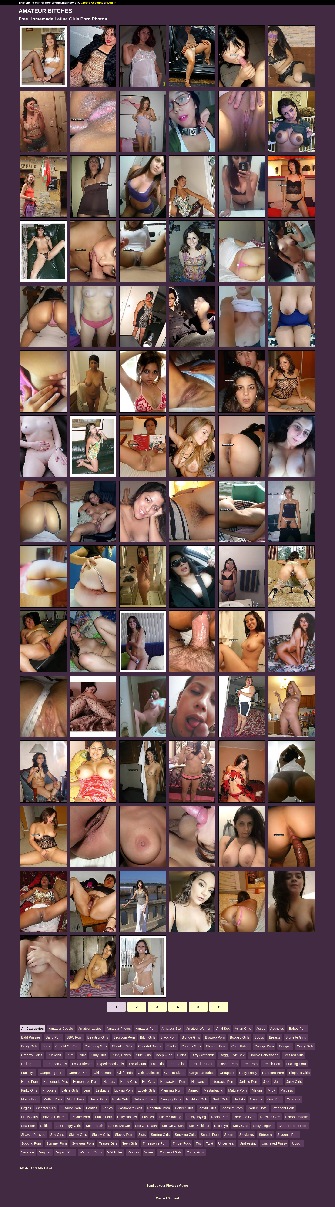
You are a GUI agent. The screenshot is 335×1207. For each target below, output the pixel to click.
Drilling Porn (30, 1064)
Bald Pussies (30, 1037)
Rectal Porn (219, 1117)
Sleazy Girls (101, 1134)
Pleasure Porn (232, 1108)
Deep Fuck (164, 1055)
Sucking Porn (31, 1143)
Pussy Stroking (170, 1117)
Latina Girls (69, 1090)
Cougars (285, 1046)
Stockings (246, 1134)
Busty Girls (29, 1046)
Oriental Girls (46, 1108)
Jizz (266, 1081)
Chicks (171, 1046)
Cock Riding (240, 1046)
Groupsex (227, 1073)
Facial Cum (137, 1064)
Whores (133, 1152)
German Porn (78, 1073)
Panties (91, 1108)
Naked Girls (98, 1099)
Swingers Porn (83, 1143)
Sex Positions (199, 1126)
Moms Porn (29, 1099)
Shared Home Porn (292, 1126)
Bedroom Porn (124, 1037)
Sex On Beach (146, 1126)
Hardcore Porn (273, 1073)
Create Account (92, 2)
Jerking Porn (248, 1081)
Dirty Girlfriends (202, 1055)
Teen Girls (129, 1143)
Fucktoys (28, 1073)
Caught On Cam (67, 1046)
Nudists (239, 1099)
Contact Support (167, 1198)
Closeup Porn (216, 1046)
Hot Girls (148, 1081)
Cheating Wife (122, 1046)
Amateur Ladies (90, 1028)
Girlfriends (125, 1073)
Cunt (82, 1055)
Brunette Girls (295, 1037)
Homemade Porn (85, 1081)
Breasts (274, 1037)
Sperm (229, 1134)
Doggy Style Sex (232, 1055)
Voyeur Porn (65, 1152)
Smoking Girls (185, 1134)
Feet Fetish (177, 1064)
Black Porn (168, 1037)
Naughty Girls (171, 1099)
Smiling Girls (160, 1134)
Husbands (198, 1081)
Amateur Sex (171, 1028)
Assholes (277, 1028)
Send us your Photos (161, 1185)
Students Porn (287, 1134)
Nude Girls (220, 1099)
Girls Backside (148, 1073)
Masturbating (213, 1090)
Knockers (49, 1090)
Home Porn (29, 1081)
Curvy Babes (121, 1055)
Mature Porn (237, 1090)
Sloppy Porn (124, 1134)
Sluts (142, 1134)
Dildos (181, 1055)
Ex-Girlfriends (82, 1064)
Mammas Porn (171, 1090)
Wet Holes (115, 1152)
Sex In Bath (94, 1126)
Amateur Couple (61, 1028)
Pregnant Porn (283, 1108)
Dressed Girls (293, 1055)
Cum (69, 1055)
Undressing (248, 1143)
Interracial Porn (222, 1081)
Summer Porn (56, 1143)
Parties (107, 1108)
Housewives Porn (173, 1081)
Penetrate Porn (158, 1108)
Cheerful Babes (149, 1046)
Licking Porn (123, 1090)
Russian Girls (270, 1117)
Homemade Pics (55, 1081)
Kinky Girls (29, 1090)
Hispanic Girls (299, 1073)
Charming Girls (95, 1046)
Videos (183, 1185)
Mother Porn (53, 1099)
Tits (198, 1143)
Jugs (277, 1081)
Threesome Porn (155, 1143)
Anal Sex (223, 1028)
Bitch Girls (147, 1037)
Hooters (109, 1081)
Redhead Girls (244, 1117)
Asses (260, 1028)
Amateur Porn (146, 1028)
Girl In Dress (103, 1073)
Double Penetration (264, 1055)
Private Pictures (54, 1117)
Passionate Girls (130, 1108)
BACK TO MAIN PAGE (36, 1168)
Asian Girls (243, 1028)
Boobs (259, 1037)
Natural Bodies (144, 1099)
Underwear (226, 1143)
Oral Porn (274, 1099)
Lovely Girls (146, 1090)
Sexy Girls (240, 1126)
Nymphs (256, 1099)
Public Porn (103, 1117)
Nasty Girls (120, 1099)
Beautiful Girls (97, 1037)
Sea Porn (28, 1126)
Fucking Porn (296, 1064)
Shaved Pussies (33, 1134)
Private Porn (80, 1117)
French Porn (272, 1064)
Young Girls (195, 1152)
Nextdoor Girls (197, 1099)
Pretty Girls (29, 1117)
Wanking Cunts (91, 1152)
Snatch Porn (210, 1134)
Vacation (27, 1152)
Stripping (265, 1134)
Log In (111, 2)
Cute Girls (143, 1055)
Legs (87, 1090)
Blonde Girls (191, 1037)
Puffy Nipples (127, 1117)
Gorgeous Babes (201, 1073)
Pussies (148, 1117)
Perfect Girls (184, 1108)
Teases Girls (108, 1143)
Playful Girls (207, 1108)
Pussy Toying (196, 1117)
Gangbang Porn (52, 1073)
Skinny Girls (78, 1134)
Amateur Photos (119, 1028)
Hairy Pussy (248, 1073)
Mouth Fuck (75, 1099)
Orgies (26, 1108)
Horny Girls (128, 1081)
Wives (149, 1152)
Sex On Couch (173, 1126)
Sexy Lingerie (263, 1126)
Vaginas (45, 1152)
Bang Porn (53, 1037)
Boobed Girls (239, 1037)
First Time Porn (202, 1064)
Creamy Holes (31, 1055)
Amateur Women (198, 1028)
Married (193, 1090)
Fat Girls (157, 1064)
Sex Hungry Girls (68, 1126)
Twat (209, 1143)
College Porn (264, 1046)
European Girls (55, 1064)
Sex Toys (221, 1126)
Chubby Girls (191, 1046)
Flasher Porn (228, 1064)
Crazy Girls (305, 1046)
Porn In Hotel (257, 1108)
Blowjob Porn (215, 1037)
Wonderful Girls (170, 1152)
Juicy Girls (294, 1081)
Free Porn (250, 1064)
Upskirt (297, 1143)
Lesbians (102, 1090)
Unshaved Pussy (274, 1143)
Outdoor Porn (71, 1108)
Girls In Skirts (174, 1073)
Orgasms (293, 1099)
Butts (46, 1046)
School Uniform (296, 1117)
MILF (271, 1090)
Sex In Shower (119, 1126)
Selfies (45, 1126)
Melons (257, 1090)
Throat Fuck (182, 1143)
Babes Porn (297, 1028)
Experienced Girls (110, 1064)
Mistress (287, 1090)
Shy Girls (57, 1134)
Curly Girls (98, 1055)
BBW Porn (74, 1037)
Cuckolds (54, 1055)
